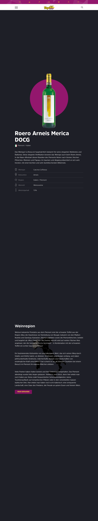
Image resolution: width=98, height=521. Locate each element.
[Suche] (82, 7)
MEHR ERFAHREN (23, 392)
